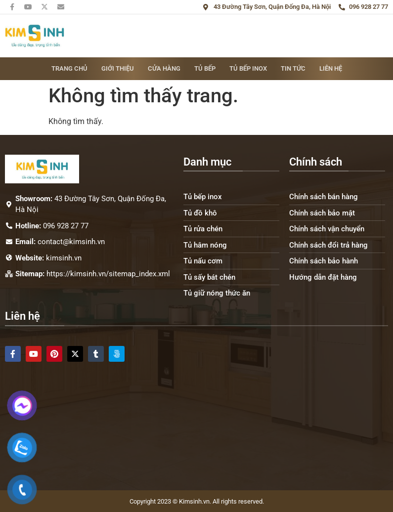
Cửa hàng (164, 68)
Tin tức (293, 68)
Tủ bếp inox (248, 68)
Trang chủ (69, 68)
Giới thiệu (117, 68)
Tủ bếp (205, 68)
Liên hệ (330, 68)
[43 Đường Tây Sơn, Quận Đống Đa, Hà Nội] (196, 421)
